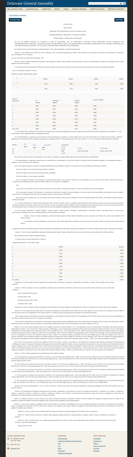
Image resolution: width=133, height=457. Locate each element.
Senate (57, 9)
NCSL (60, 448)
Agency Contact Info (99, 446)
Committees (46, 9)
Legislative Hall (14, 448)
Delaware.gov (97, 441)
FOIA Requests (62, 438)
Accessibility (97, 438)
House (65, 9)
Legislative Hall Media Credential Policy (70, 441)
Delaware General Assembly (30, 3)
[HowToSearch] (121, 3)
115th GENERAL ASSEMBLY (17, 15)
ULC (59, 446)
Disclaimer (96, 451)
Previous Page (15, 20)
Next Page (119, 20)
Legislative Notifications (65, 453)
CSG (59, 443)
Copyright (96, 448)
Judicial (95, 443)
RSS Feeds (61, 451)
